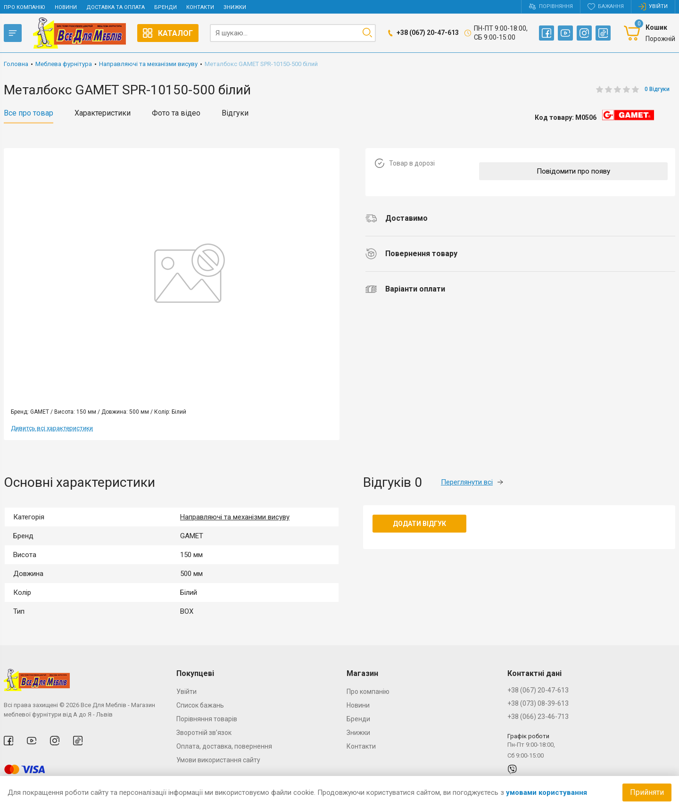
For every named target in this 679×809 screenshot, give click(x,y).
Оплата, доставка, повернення (224, 746)
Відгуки (235, 113)
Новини (66, 7)
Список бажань (200, 705)
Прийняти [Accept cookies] (647, 792)
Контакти (200, 7)
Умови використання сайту (218, 760)
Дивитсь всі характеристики (52, 428)
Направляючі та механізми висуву (235, 517)
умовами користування (546, 792)
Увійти (186, 691)
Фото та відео (176, 113)
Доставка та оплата (115, 7)
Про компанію (24, 7)
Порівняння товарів (206, 719)
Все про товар (28, 113)
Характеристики (103, 113)
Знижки (235, 7)
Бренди (165, 7)
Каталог (168, 33)
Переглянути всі (472, 482)
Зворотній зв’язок (204, 732)
